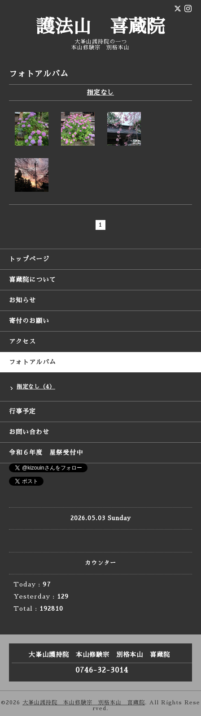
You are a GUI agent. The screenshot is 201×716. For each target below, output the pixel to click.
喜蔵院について (32, 279)
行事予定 (22, 411)
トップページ (29, 259)
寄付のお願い (29, 321)
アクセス (22, 341)
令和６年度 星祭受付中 (46, 452)
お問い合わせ (29, 432)
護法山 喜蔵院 (100, 27)
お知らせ (22, 300)
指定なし (100, 92)
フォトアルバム (32, 362)
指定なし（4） (36, 386)
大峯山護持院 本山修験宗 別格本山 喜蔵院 (83, 702)
